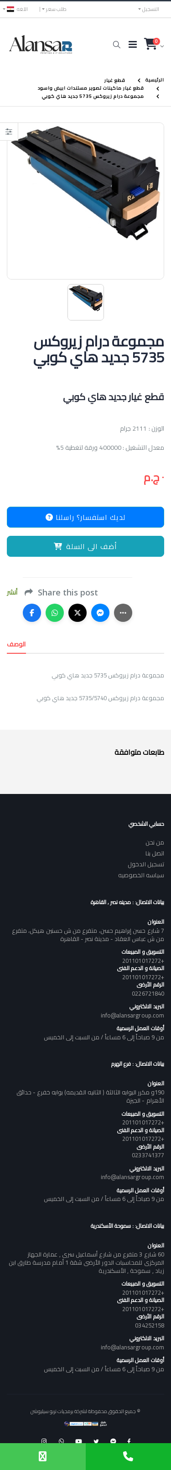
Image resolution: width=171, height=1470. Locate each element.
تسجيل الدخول (146, 864)
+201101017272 (143, 960)
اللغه (17, 9)
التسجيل (150, 9)
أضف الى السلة (85, 546)
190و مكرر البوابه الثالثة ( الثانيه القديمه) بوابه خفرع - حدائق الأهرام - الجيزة (90, 1096)
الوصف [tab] (16, 644)
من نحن (154, 842)
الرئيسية (154, 80)
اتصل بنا (154, 853)
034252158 (149, 1325)
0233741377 (148, 1155)
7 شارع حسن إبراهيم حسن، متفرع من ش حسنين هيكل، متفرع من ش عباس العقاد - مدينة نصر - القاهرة (88, 934)
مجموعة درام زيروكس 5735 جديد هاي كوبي (93, 96)
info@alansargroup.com (132, 1015)
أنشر (12, 592)
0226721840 (148, 993)
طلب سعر (56, 9)
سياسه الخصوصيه (141, 875)
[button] (116, 44)
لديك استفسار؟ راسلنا (85, 517)
